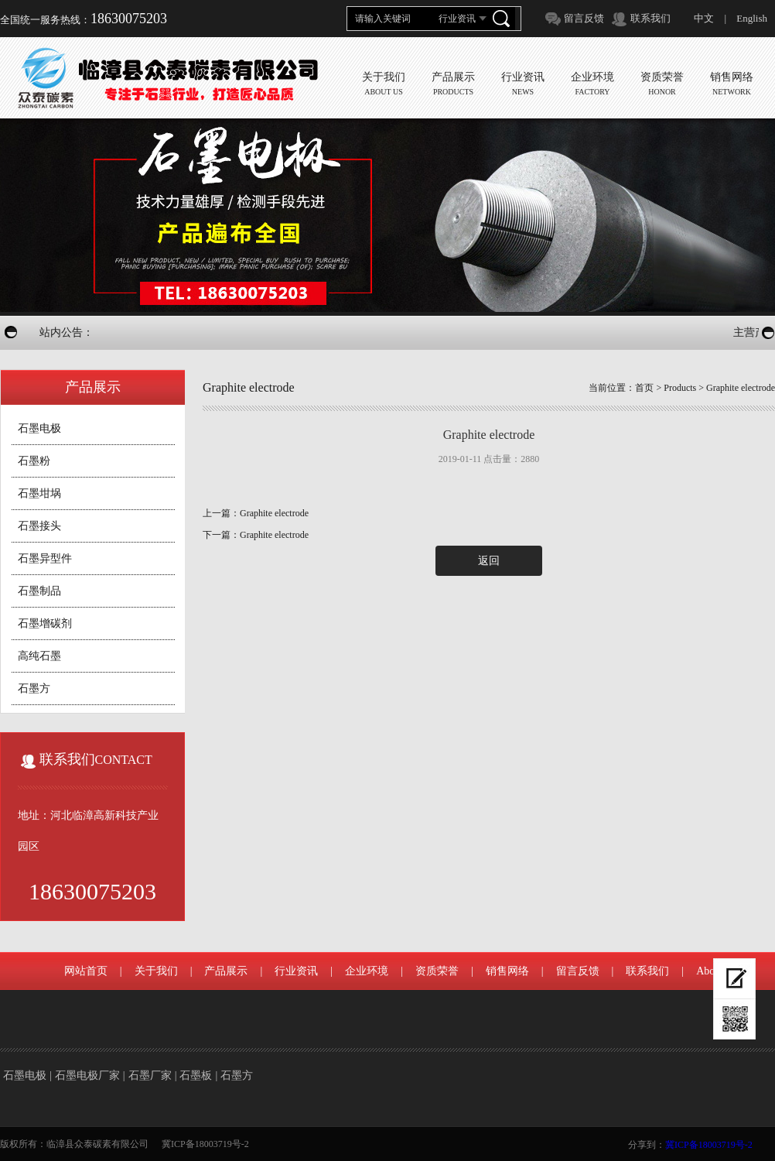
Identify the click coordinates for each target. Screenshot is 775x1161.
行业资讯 (296, 971)
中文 (704, 18)
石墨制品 (39, 591)
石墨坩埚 (39, 493)
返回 (489, 561)
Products (680, 387)
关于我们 (156, 971)
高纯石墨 (39, 656)
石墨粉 (34, 461)
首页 (644, 387)
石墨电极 (39, 428)
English (751, 18)
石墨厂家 (150, 1075)
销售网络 (507, 971)
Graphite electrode (740, 387)
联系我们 (650, 18)
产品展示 (226, 971)
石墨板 (195, 1075)
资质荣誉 (437, 971)
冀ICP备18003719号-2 (205, 1144)
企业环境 (366, 971)
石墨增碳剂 (45, 623)
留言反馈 (584, 18)
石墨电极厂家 (87, 1075)
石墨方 (34, 688)
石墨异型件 (45, 558)
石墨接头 (39, 526)
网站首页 (86, 971)
